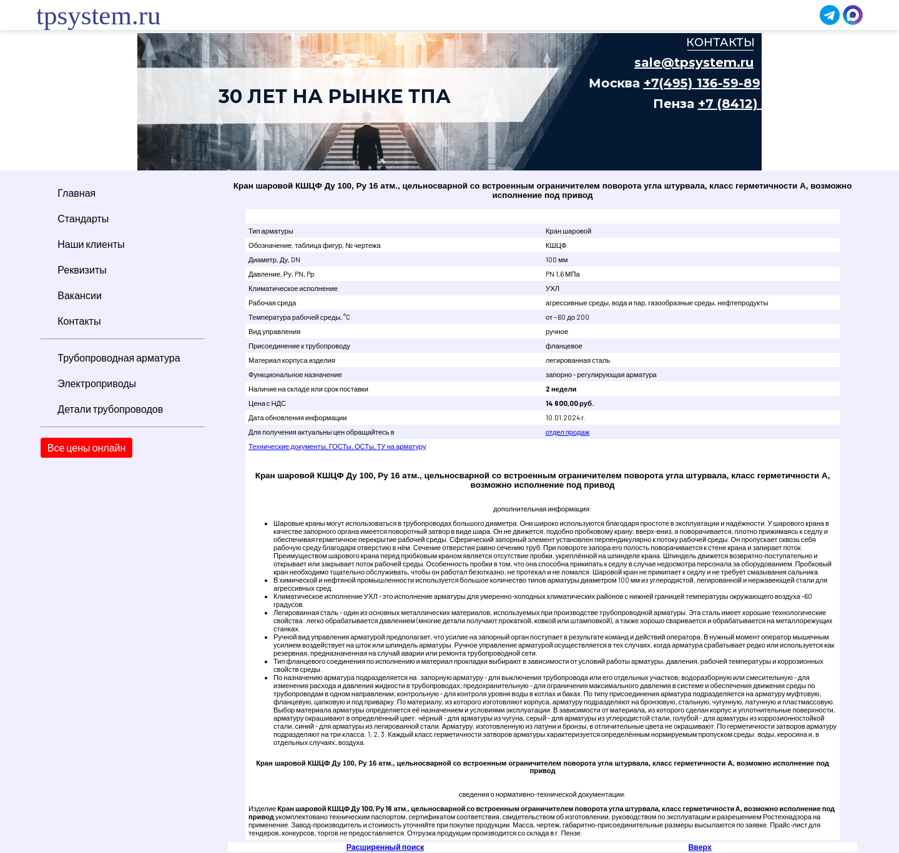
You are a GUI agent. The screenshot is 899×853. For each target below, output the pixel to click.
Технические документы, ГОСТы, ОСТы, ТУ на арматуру (337, 446)
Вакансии (79, 295)
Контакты (79, 321)
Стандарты (83, 218)
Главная (76, 193)
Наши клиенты (90, 244)
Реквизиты (81, 269)
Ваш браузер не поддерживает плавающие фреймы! (449, 101)
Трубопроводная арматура (118, 357)
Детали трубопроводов (110, 409)
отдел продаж (567, 432)
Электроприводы (96, 383)
